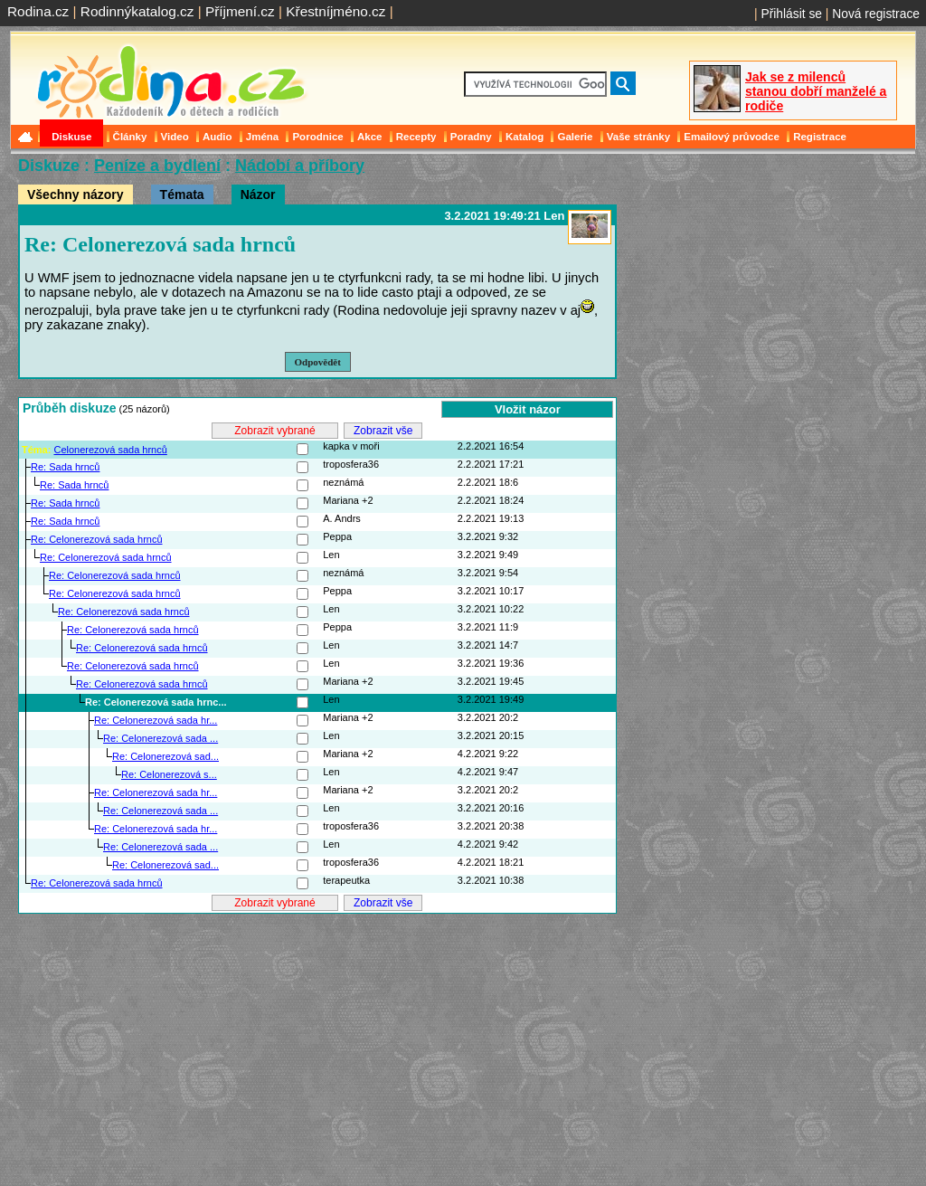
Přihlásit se (791, 13)
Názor (258, 194)
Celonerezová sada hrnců (109, 449)
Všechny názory (75, 194)
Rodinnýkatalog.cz (137, 11)
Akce (370, 136)
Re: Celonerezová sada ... (160, 738)
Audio (217, 136)
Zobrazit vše (383, 430)
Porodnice (317, 136)
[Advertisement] (317, 1043)
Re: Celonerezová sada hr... (155, 720)
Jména (262, 136)
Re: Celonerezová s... (169, 774)
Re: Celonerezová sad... (165, 756)
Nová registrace (876, 13)
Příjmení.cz (240, 11)
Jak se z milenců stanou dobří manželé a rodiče (815, 91)
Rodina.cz (38, 11)
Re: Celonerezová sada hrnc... (156, 702)
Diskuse (71, 136)
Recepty (416, 136)
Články (130, 136)
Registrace (819, 136)
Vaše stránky (638, 136)
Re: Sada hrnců (65, 466)
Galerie (574, 136)
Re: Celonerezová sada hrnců (97, 539)
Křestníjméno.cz (335, 11)
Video (175, 136)
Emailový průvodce (732, 136)
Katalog (524, 136)
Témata (182, 194)
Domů (27, 136)
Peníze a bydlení (157, 166)
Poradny (471, 136)
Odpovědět (318, 361)
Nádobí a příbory (299, 166)
